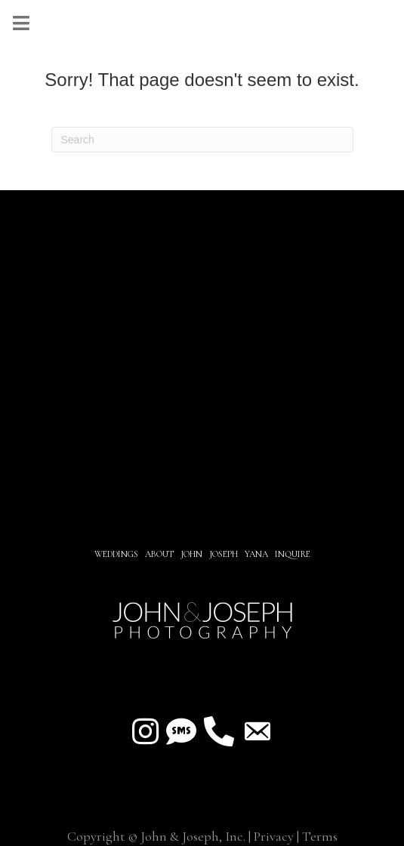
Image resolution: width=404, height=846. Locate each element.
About (160, 554)
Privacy (274, 836)
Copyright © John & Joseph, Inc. (156, 836)
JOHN (191, 554)
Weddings (116, 554)
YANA (256, 554)
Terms (320, 836)
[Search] (202, 139)
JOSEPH (223, 554)
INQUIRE (292, 554)
